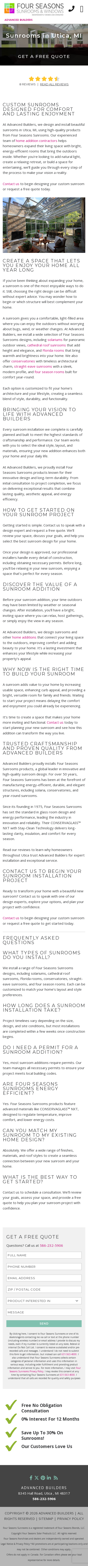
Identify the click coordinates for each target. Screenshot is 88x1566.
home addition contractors (36, 140)
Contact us (11, 183)
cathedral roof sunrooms (46, 345)
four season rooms (49, 371)
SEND (44, 1323)
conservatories (23, 361)
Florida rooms (54, 350)
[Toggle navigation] (81, 9)
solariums (55, 339)
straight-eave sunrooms (33, 366)
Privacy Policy (70, 1518)
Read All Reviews (54, 84)
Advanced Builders (19, 19)
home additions (24, 637)
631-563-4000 (69, 1354)
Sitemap (46, 1518)
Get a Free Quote (44, 56)
